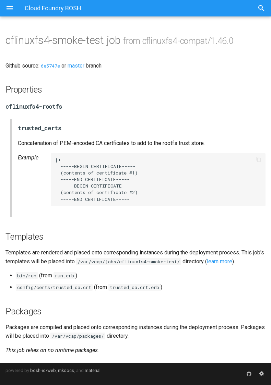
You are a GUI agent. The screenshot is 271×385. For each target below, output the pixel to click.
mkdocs (66, 370)
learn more (219, 261)
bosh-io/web (43, 370)
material (93, 370)
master (76, 65)
